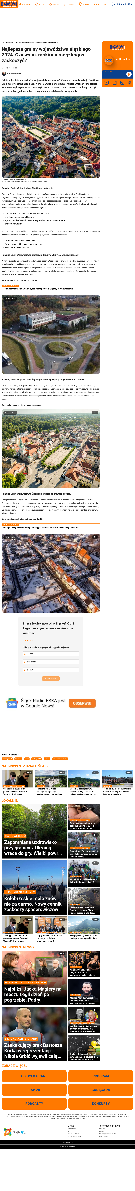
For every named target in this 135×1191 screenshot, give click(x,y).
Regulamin (102, 1128)
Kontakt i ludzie (72, 1128)
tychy (27, 759)
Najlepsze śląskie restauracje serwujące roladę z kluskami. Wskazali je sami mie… (42, 527)
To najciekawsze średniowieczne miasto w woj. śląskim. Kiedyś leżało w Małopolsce (117, 791)
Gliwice (47, 759)
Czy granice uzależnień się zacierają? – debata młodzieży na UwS (51, 938)
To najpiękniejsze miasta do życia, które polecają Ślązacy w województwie (38, 288)
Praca (69, 1131)
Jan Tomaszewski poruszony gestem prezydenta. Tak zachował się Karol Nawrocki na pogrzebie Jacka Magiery (84, 1029)
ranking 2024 (36, 759)
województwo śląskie (60, 759)
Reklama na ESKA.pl (73, 1134)
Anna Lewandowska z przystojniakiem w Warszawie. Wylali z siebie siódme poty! (84, 972)
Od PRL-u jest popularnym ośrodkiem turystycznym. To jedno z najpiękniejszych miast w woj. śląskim (84, 791)
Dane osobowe (103, 1136)
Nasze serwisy (67, 1142)
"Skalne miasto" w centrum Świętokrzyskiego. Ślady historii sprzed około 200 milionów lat (84, 910)
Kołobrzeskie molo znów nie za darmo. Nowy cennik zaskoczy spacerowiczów (34, 901)
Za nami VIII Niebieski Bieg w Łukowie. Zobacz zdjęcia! (84, 880)
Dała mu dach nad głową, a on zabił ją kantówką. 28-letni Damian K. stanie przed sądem (84, 826)
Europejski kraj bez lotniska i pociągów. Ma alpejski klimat (84, 937)
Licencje (101, 1131)
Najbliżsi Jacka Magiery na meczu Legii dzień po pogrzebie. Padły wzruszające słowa (34, 992)
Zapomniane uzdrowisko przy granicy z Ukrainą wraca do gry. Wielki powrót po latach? (34, 845)
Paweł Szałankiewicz (14, 74)
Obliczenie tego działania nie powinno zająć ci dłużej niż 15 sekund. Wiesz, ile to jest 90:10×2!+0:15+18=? (84, 1057)
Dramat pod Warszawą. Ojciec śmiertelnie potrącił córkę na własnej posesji (84, 854)
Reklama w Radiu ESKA (74, 1136)
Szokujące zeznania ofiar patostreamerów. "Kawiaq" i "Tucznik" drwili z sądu (17, 791)
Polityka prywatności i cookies (108, 1134)
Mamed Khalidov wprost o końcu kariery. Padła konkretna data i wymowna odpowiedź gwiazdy (84, 1001)
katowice (18, 759)
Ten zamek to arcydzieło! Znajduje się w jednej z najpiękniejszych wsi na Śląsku (51, 791)
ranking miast (7, 759)
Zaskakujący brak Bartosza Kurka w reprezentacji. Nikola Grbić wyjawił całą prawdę (34, 1048)
